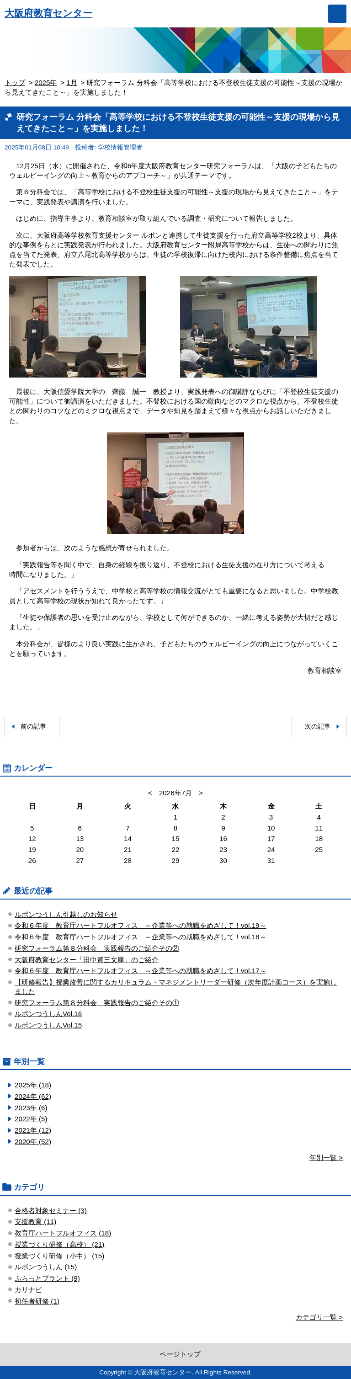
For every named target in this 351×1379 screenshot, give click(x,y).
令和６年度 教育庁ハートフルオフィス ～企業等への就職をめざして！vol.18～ (140, 937)
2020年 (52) (33, 1141)
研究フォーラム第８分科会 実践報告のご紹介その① (97, 1002)
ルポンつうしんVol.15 (48, 1025)
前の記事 (33, 726)
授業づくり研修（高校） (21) (59, 1244)
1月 (71, 82)
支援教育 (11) (35, 1221)
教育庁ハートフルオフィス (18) (63, 1233)
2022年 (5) (31, 1119)
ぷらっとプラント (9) (47, 1278)
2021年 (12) (33, 1130)
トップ (15, 82)
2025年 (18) (33, 1085)
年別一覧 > (326, 1157)
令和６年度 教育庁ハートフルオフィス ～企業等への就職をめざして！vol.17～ (140, 970)
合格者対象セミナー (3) (51, 1210)
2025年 (46, 82)
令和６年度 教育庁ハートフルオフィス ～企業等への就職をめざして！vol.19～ (140, 925)
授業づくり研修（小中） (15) (59, 1256)
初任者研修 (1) (37, 1301)
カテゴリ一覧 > (319, 1317)
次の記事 (317, 726)
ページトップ (180, 1354)
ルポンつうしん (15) (46, 1267)
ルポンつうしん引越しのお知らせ (66, 914)
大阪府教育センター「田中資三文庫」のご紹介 (87, 960)
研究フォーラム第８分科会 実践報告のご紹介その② (97, 948)
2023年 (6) (31, 1108)
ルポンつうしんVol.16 (48, 1013)
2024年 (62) (33, 1096)
